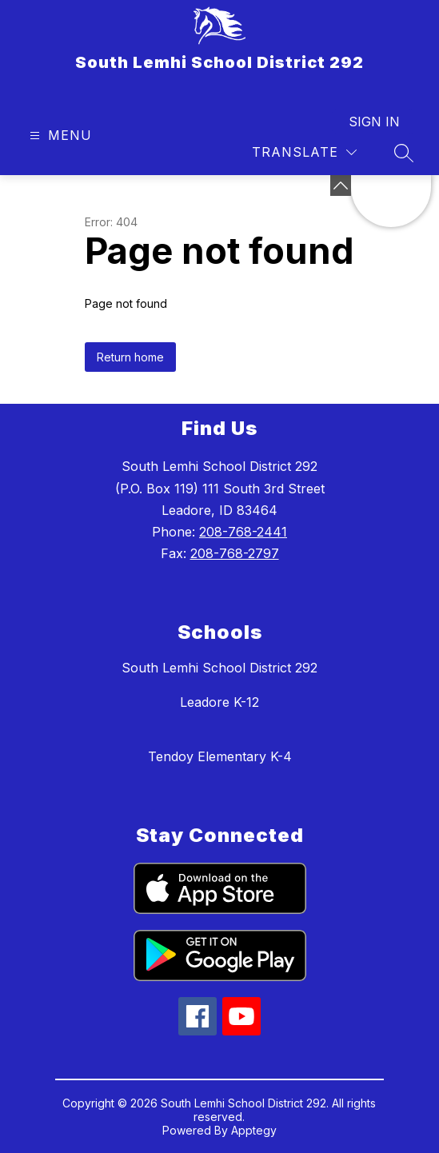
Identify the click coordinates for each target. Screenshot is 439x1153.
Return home (130, 357)
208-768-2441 (243, 532)
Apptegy (254, 1130)
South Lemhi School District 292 (219, 668)
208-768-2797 (234, 553)
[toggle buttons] (340, 185)
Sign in (374, 122)
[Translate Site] (304, 152)
